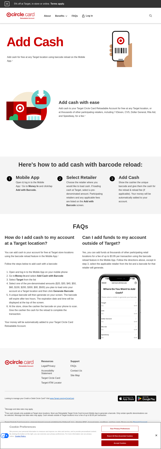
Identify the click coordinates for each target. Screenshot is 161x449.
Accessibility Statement (50, 372)
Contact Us (76, 370)
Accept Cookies (120, 443)
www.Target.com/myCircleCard (62, 398)
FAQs (75, 16)
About (47, 16)
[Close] (156, 435)
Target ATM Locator (51, 382)
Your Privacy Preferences (120, 429)
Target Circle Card (50, 378)
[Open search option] (150, 15)
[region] (80, 435)
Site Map (75, 375)
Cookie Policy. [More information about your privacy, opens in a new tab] (20, 436)
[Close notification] (7, 3)
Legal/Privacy (48, 366)
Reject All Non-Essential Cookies (120, 436)
